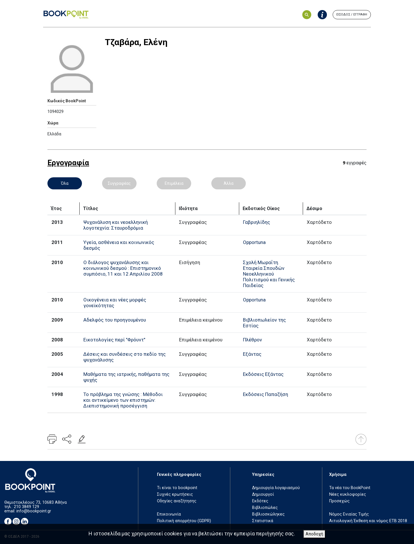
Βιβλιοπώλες (265, 507)
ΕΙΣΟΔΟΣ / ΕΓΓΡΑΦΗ (351, 14)
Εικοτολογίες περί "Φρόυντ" (114, 340)
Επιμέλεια (174, 183)
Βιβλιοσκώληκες (268, 514)
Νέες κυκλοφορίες (347, 494)
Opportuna (254, 242)
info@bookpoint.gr (33, 511)
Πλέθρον (252, 340)
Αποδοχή (314, 534)
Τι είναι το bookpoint (177, 487)
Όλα (64, 183)
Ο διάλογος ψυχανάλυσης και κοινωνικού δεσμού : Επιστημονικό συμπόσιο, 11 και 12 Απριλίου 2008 (123, 268)
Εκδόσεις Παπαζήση (265, 394)
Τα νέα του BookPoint (349, 487)
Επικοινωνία (169, 514)
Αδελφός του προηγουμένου (114, 320)
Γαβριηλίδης (256, 222)
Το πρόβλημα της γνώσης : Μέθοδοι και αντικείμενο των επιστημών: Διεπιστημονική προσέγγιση (123, 400)
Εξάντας (252, 354)
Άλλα (228, 183)
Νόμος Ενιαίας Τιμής (349, 514)
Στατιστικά (262, 520)
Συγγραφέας (119, 183)
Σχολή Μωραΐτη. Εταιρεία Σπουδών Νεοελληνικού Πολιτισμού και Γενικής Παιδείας (269, 273)
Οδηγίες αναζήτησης (176, 501)
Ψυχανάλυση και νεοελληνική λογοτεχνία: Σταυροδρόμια (115, 225)
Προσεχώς (339, 501)
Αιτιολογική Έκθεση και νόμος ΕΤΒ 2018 (368, 520)
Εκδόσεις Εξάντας (263, 374)
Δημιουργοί (263, 494)
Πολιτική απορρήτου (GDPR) (184, 520)
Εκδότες (260, 501)
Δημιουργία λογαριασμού (276, 487)
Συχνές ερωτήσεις (175, 494)
